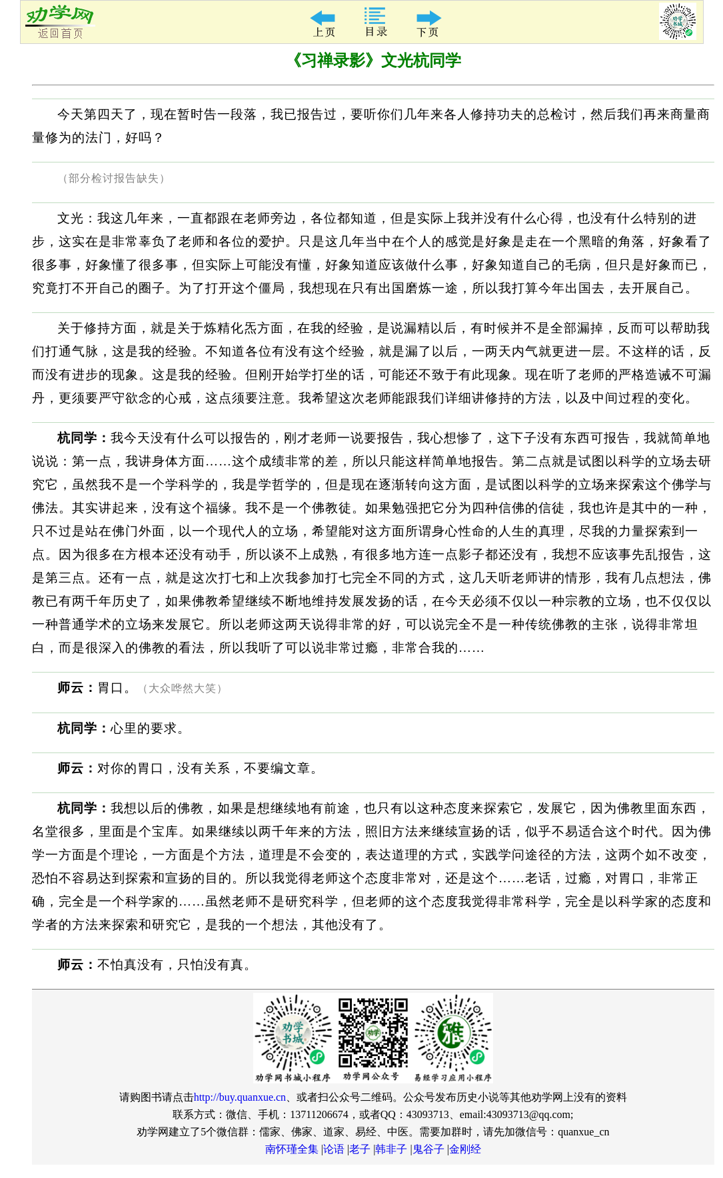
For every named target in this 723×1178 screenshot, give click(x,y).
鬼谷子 (428, 1149)
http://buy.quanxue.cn (240, 1097)
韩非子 (391, 1149)
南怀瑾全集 (292, 1149)
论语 (334, 1149)
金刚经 (465, 1149)
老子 (359, 1149)
